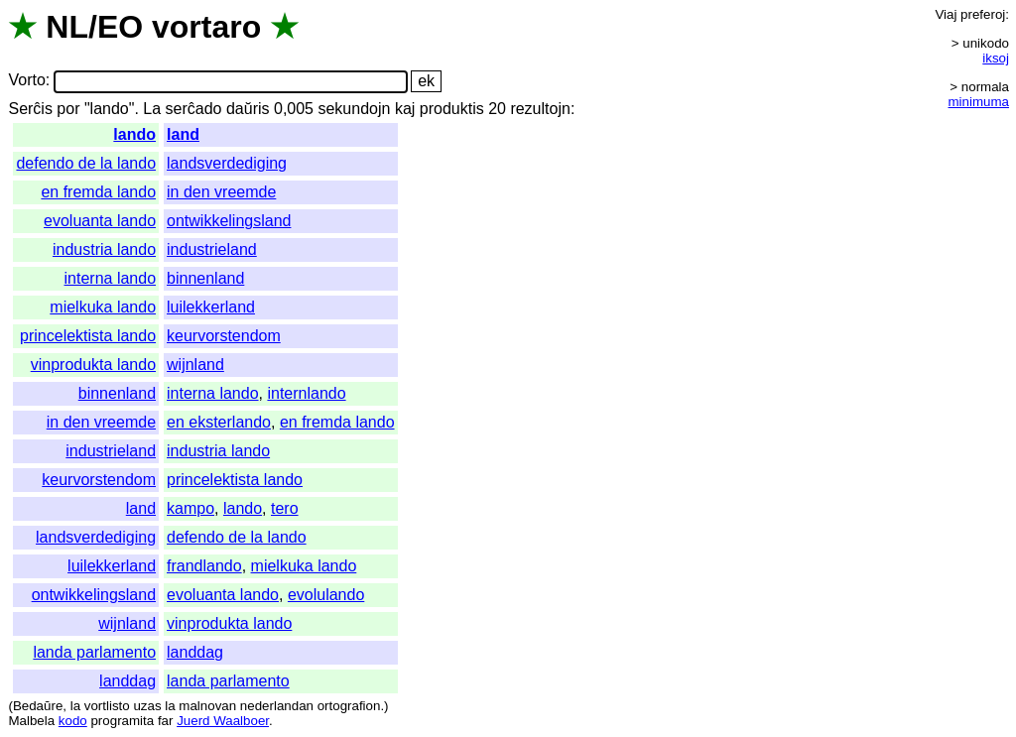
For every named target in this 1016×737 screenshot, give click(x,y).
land (183, 134)
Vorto (26, 80)
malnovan (207, 705)
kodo (73, 720)
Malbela (31, 720)
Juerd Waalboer (223, 720)
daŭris (248, 108)
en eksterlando (219, 422)
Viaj (945, 14)
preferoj (982, 14)
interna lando (110, 278)
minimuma (979, 101)
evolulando (326, 594)
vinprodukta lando (93, 364)
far (166, 720)
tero (285, 508)
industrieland (212, 249)
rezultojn (540, 108)
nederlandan (277, 705)
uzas (147, 705)
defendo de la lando (86, 163)
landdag (195, 652)
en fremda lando (98, 192)
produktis (452, 108)
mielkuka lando (103, 307)
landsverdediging (227, 163)
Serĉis (30, 108)
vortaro (206, 27)
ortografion (349, 705)
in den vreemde (221, 192)
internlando (306, 393)
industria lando (104, 249)
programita (122, 720)
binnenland (205, 278)
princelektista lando (88, 335)
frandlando (204, 565)
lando (134, 134)
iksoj (995, 58)
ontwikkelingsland (229, 220)
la (75, 705)
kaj (405, 108)
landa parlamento (94, 652)
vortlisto (107, 705)
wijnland (195, 364)
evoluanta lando (100, 220)
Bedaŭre (38, 705)
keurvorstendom (224, 335)
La (152, 108)
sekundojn (354, 108)
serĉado (194, 108)
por (68, 108)
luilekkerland (211, 307)
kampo (190, 508)
